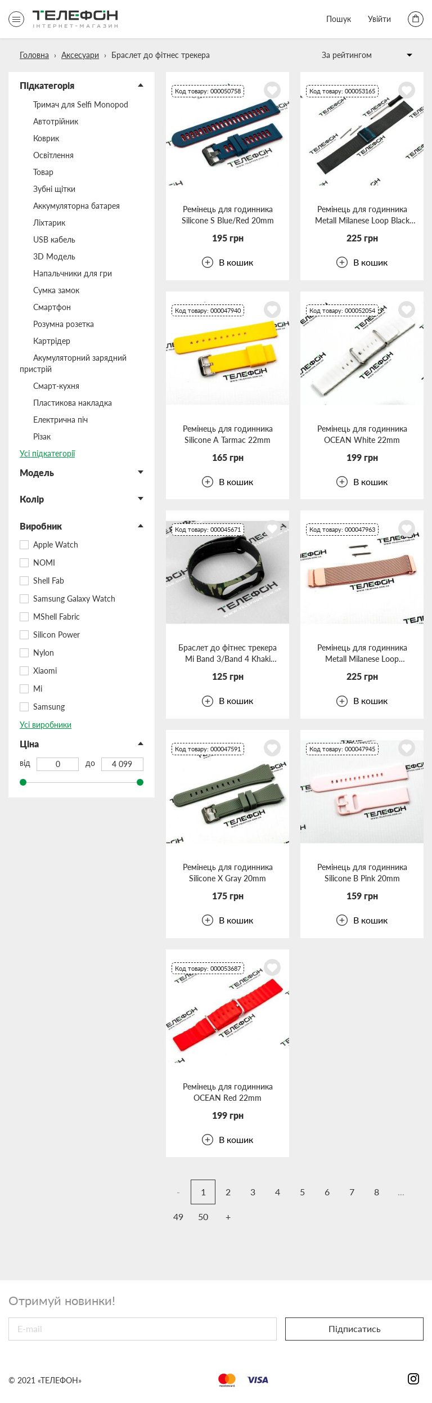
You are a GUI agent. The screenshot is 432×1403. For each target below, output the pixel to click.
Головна (34, 55)
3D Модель (54, 256)
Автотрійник (55, 121)
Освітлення (53, 155)
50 (203, 1216)
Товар (43, 172)
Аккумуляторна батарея (76, 205)
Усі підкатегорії (47, 453)
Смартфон (52, 307)
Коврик (46, 138)
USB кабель (54, 239)
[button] (81, 85)
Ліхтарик (49, 222)
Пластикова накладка (72, 402)
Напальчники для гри (72, 273)
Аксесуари (80, 55)
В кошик (227, 262)
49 (178, 1216)
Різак (42, 436)
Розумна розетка (63, 324)
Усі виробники (45, 724)
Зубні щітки (54, 189)
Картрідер (51, 341)
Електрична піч (60, 419)
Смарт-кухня (56, 386)
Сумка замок (56, 290)
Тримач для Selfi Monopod (80, 104)
